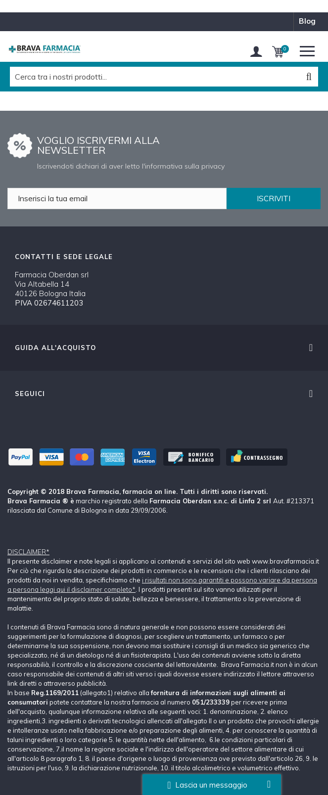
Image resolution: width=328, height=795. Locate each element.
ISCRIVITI (273, 198)
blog (307, 21)
